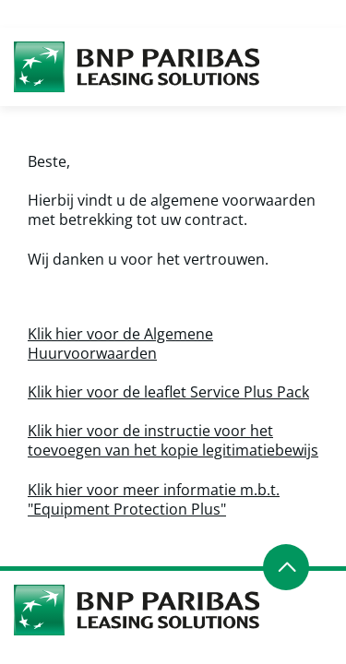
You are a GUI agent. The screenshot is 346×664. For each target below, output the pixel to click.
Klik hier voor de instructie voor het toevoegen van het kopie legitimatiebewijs (173, 440)
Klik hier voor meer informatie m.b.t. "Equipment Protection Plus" (154, 499)
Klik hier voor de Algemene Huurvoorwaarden (120, 343)
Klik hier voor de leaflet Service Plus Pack (168, 392)
